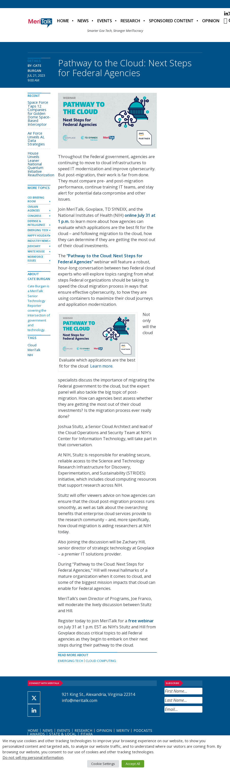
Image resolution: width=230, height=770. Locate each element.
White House (36, 251)
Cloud (32, 345)
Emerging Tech (70, 660)
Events (104, 21)
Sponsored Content (171, 21)
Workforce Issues (35, 258)
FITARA (87, 734)
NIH (30, 355)
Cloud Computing (101, 660)
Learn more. (101, 366)
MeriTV (122, 730)
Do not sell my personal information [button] (33, 757)
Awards (37, 734)
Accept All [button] (133, 763)
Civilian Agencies (34, 208)
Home (63, 21)
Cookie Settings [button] (103, 763)
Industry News (38, 241)
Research (130, 21)
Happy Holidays (39, 235)
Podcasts (142, 730)
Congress (34, 216)
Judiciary (34, 246)
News (83, 21)
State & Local (62, 734)
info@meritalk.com (79, 700)
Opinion (210, 21)
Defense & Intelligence (36, 223)
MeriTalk (34, 350)
